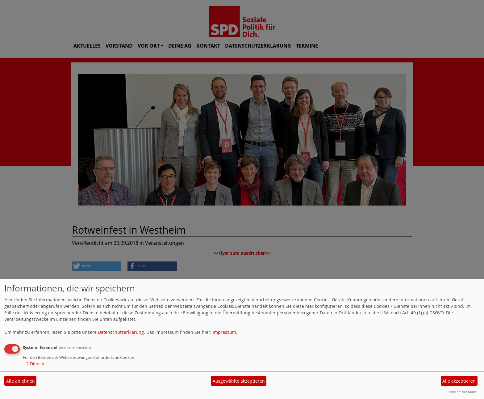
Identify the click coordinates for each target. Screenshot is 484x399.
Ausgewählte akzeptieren (239, 381)
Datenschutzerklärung (121, 332)
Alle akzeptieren (459, 381)
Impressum (224, 332)
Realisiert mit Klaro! (461, 391)
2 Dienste (34, 364)
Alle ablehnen (20, 381)
